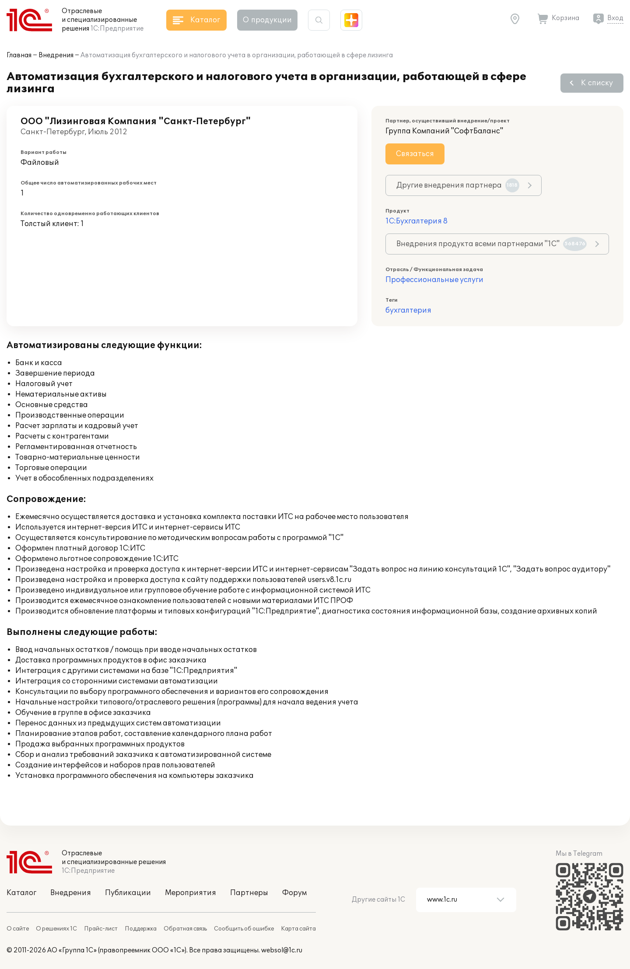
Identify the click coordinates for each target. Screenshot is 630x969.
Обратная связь (185, 928)
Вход (615, 18)
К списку (597, 83)
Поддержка (141, 928)
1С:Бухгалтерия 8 (416, 221)
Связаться (415, 154)
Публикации (128, 893)
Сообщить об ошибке (244, 928)
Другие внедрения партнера (457, 185)
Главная (19, 55)
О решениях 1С (56, 928)
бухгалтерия (408, 310)
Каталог (21, 893)
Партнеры (249, 893)
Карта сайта (298, 928)
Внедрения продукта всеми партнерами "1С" (491, 244)
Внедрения (56, 55)
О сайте (18, 928)
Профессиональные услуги (434, 279)
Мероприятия (190, 893)
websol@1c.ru (281, 950)
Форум (294, 893)
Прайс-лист (101, 928)
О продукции (267, 20)
